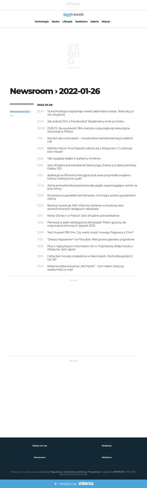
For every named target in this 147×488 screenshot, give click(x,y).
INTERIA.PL (119, 471)
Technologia (42, 21)
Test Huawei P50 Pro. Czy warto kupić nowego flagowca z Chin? (90, 232)
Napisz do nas (39, 445)
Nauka (55, 21)
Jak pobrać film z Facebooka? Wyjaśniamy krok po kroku (85, 121)
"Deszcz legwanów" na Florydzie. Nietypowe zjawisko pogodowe (90, 239)
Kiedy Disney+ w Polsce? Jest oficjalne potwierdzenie (83, 215)
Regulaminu (57, 471)
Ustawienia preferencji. (76, 471)
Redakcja (107, 445)
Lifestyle (67, 21)
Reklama (106, 457)
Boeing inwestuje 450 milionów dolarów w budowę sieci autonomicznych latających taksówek (85, 207)
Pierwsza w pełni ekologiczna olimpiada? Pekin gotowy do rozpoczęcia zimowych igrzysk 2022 (86, 224)
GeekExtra (81, 21)
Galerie (95, 21)
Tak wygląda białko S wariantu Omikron (74, 158)
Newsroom (40, 457)
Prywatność (94, 471)
